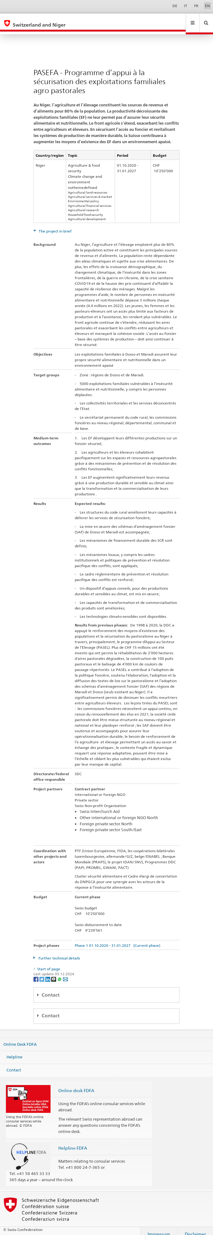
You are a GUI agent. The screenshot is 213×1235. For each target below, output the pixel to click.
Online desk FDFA (76, 1084)
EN (207, 5)
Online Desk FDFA (20, 1038)
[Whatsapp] (60, 973)
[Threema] (54, 973)
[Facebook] (36, 973)
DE (174, 5)
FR (196, 5)
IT (185, 5)
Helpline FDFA (72, 1142)
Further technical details (59, 952)
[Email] (65, 973)
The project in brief (55, 225)
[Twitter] (42, 973)
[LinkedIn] (48, 973)
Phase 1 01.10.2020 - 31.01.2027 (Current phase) (117, 940)
